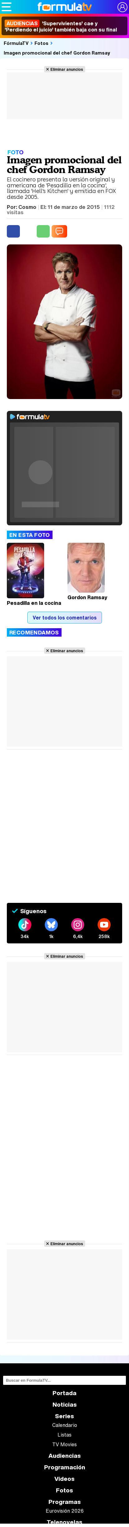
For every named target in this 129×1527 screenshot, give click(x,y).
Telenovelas (64, 1522)
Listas (64, 1434)
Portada (64, 1393)
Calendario (64, 1425)
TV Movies (64, 1444)
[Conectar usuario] (122, 7)
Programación (64, 1467)
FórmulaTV (16, 43)
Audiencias (64, 1455)
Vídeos (64, 1478)
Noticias (65, 1404)
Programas (64, 1501)
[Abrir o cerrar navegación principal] (7, 6)
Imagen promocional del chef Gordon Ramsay (57, 52)
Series (64, 1416)
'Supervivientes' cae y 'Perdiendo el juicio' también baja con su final (61, 26)
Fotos (41, 43)
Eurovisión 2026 (65, 1511)
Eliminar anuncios (66, 69)
